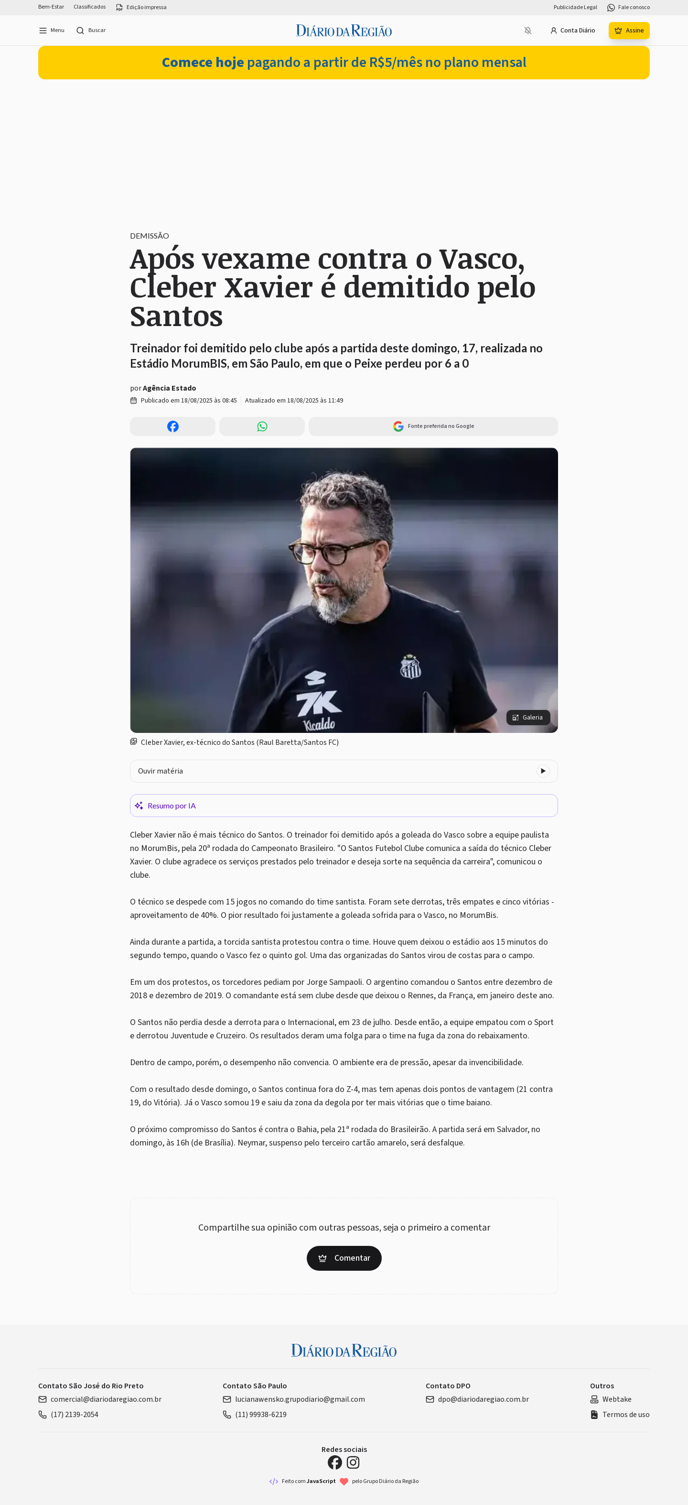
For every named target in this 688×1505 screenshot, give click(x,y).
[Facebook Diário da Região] (335, 1462)
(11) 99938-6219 (255, 1414)
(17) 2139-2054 (68, 1414)
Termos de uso (620, 1414)
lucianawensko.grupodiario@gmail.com (294, 1399)
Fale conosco (628, 7)
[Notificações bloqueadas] (528, 30)
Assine (629, 30)
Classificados (90, 7)
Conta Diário (572, 30)
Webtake (611, 1399)
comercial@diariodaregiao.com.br (99, 1399)
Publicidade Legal (575, 7)
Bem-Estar (51, 7)
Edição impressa (141, 7)
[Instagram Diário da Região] (353, 1462)
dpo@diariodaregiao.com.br (477, 1399)
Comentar (344, 1258)
